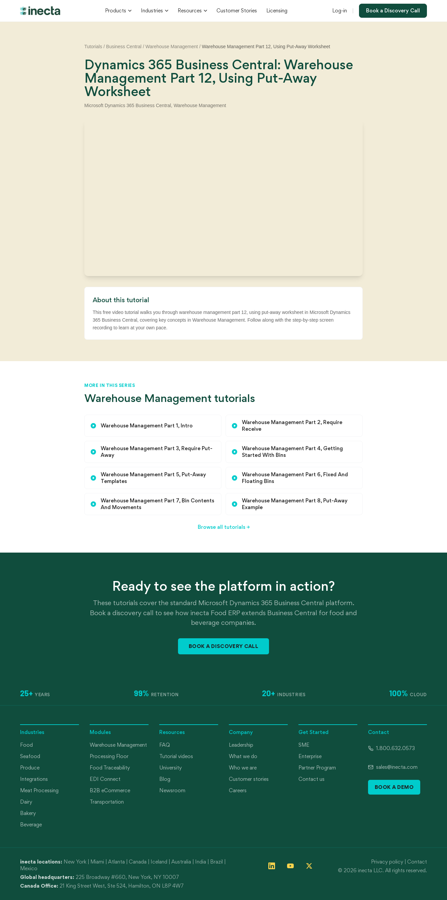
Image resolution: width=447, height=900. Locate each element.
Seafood (30, 756)
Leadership (241, 745)
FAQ (164, 745)
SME (303, 745)
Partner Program (317, 767)
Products (118, 10)
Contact (417, 861)
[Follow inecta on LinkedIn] (271, 865)
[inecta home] (40, 10)
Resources (192, 10)
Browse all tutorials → (224, 527)
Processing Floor (109, 756)
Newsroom (172, 790)
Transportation (107, 802)
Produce (29, 767)
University (170, 767)
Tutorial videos (176, 756)
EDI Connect (105, 779)
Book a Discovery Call (393, 10)
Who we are (243, 767)
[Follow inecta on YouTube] (290, 865)
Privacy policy (387, 861)
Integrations (34, 779)
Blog (164, 779)
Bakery (28, 813)
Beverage (31, 824)
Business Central (124, 46)
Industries (154, 10)
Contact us (311, 779)
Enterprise (310, 756)
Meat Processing (39, 790)
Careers (238, 790)
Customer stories (249, 779)
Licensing (276, 10)
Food (26, 745)
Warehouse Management (172, 46)
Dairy (26, 802)
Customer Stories (236, 10)
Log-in (339, 10)
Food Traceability (110, 767)
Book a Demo (394, 787)
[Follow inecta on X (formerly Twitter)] (309, 865)
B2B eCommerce (110, 790)
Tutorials (93, 46)
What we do (243, 756)
